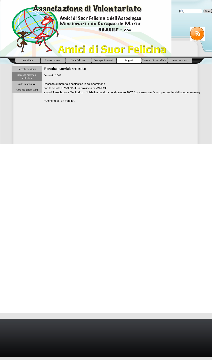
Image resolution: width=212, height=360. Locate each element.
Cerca (207, 11)
